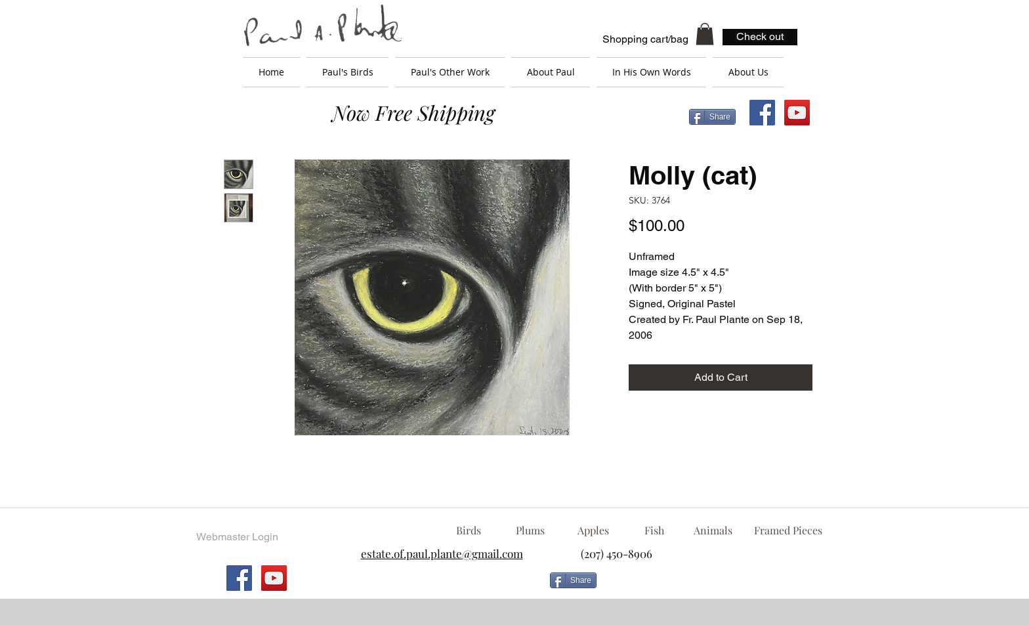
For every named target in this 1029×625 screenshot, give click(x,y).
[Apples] (592, 530)
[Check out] (760, 37)
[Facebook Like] (708, 585)
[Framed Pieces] (788, 530)
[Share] (712, 117)
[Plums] (530, 530)
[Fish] (654, 530)
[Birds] (468, 530)
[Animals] (712, 530)
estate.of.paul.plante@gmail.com (442, 553)
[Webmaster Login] (237, 537)
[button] (705, 34)
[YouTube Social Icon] (797, 112)
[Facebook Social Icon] (762, 112)
